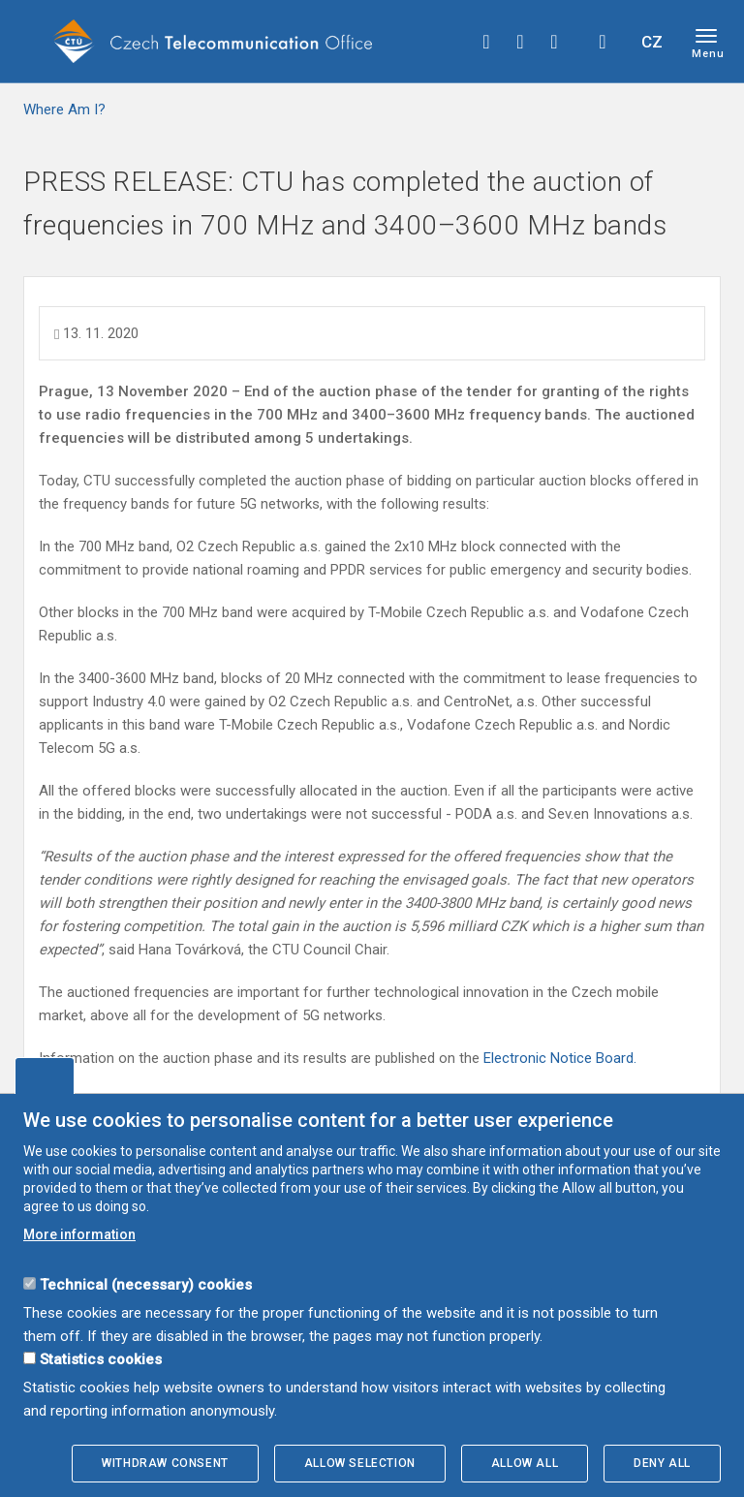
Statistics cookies (101, 1359)
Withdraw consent (165, 1463)
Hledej (602, 41)
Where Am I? (64, 109)
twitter (520, 41)
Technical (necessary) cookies (146, 1285)
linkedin (554, 41)
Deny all (662, 1463)
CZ (652, 41)
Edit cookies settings (45, 1075)
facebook (486, 41)
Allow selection (360, 1463)
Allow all (524, 1463)
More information (79, 1234)
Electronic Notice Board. (559, 1058)
